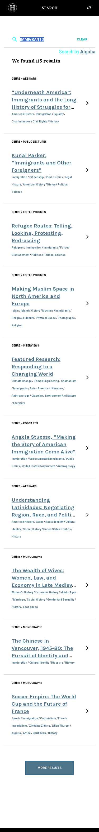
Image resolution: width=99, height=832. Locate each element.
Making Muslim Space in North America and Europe (43, 296)
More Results (49, 768)
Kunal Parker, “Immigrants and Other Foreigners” (42, 162)
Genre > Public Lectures (29, 141)
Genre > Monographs (27, 556)
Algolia (87, 51)
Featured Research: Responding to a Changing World (36, 366)
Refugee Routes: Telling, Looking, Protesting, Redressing (42, 233)
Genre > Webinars (24, 78)
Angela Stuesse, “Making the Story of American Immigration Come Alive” (44, 444)
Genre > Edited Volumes (29, 212)
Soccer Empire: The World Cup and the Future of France (44, 704)
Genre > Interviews (25, 345)
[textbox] (48, 39)
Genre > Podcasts (25, 423)
